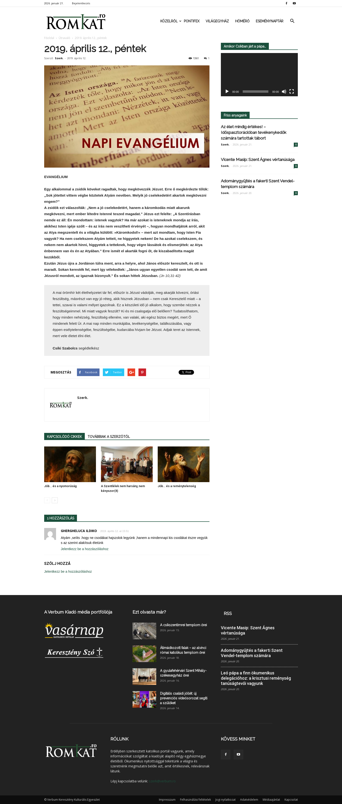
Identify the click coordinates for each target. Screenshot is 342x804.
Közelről (170, 21)
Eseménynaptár (269, 21)
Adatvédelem (249, 800)
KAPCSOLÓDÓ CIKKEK (64, 437)
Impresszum (167, 800)
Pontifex (192, 21)
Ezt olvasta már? (149, 612)
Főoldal (49, 38)
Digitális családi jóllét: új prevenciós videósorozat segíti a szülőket (183, 698)
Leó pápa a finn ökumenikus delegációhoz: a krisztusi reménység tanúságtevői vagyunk (256, 678)
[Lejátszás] (227, 91)
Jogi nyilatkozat (225, 800)
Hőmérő (242, 21)
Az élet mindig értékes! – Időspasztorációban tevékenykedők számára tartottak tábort (253, 132)
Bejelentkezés (81, 3)
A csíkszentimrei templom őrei (183, 625)
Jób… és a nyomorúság (60, 486)
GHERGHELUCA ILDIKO (79, 530)
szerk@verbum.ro (162, 781)
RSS (228, 613)
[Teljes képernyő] (291, 91)
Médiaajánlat (271, 800)
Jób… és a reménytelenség (177, 486)
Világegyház (217, 21)
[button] (292, 21)
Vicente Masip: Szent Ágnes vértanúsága (257, 159)
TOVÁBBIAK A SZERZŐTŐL (109, 437)
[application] (259, 75)
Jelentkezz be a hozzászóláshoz (85, 549)
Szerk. (59, 58)
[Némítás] (284, 91)
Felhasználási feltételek (195, 800)
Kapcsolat (291, 800)
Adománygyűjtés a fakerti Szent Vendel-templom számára (252, 653)
